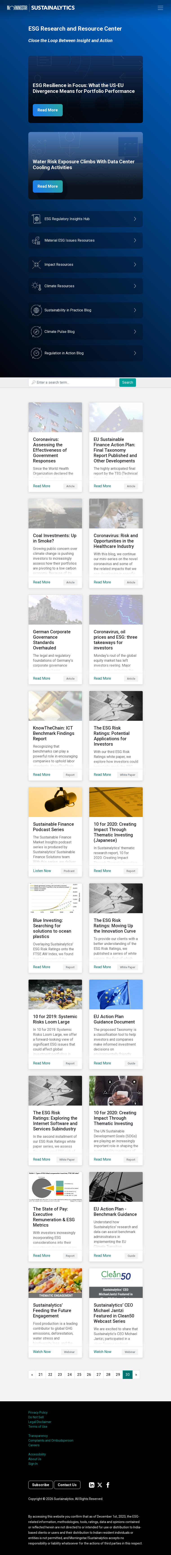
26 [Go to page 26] (89, 1374)
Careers (34, 1445)
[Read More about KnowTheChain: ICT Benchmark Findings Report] (55, 736)
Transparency (38, 1436)
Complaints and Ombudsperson (50, 1440)
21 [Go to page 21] (41, 1374)
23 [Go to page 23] (60, 1374)
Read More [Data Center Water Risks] (48, 186)
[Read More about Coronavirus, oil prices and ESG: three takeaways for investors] (116, 639)
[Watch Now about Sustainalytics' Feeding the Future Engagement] (55, 1313)
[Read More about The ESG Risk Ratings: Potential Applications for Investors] (116, 736)
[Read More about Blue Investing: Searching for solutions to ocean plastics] (55, 928)
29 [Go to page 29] (118, 1374)
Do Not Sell (36, 1417)
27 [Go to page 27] (99, 1374)
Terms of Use (37, 1426)
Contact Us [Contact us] (67, 1485)
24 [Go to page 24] (70, 1374)
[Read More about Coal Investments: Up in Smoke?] (55, 543)
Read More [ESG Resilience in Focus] (48, 110)
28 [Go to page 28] (108, 1374)
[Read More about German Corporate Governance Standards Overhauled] (55, 639)
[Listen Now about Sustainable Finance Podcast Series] (55, 832)
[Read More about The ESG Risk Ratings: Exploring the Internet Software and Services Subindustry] (55, 1120)
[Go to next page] (136, 1374)
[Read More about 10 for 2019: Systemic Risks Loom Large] (55, 1024)
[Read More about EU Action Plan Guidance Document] (116, 1024)
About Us (34, 1459)
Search (127, 382)
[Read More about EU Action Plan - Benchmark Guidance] (116, 1216)
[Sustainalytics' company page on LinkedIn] (91, 1485)
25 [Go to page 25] (79, 1374)
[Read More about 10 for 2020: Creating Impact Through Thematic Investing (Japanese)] (116, 832)
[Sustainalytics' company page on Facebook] (108, 1485)
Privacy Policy (38, 1412)
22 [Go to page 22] (50, 1374)
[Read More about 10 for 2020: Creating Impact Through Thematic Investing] (116, 1120)
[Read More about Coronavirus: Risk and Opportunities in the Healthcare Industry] (116, 543)
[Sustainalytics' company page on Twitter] (99, 1485)
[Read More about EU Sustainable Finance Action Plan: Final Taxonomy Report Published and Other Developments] (116, 447)
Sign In (33, 1464)
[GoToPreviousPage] (32, 1374)
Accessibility (37, 1454)
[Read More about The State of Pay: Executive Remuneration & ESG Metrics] (55, 1216)
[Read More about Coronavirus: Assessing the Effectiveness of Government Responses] (55, 447)
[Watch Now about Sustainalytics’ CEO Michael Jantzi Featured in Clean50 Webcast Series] (116, 1313)
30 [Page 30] (128, 1374)
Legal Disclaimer (39, 1422)
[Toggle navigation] (160, 8)
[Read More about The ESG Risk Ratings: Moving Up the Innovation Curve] (116, 928)
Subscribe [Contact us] (40, 1485)
